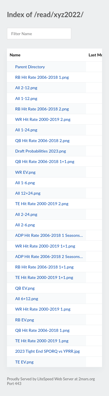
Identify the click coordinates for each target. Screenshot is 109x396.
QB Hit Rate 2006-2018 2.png (42, 140)
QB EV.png (25, 288)
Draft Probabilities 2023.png (40, 150)
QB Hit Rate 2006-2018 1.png (42, 330)
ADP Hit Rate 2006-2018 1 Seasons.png (49, 235)
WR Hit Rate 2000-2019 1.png (42, 309)
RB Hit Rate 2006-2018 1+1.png (44, 266)
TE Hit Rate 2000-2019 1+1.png (44, 277)
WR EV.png (25, 172)
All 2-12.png (26, 87)
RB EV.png (24, 319)
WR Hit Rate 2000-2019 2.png (42, 119)
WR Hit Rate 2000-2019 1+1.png (45, 245)
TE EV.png (24, 361)
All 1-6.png (25, 182)
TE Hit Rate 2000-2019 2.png (41, 203)
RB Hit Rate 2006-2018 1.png (42, 77)
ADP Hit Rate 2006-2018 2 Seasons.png (49, 256)
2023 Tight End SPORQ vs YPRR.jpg (47, 351)
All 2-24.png (26, 214)
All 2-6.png (25, 224)
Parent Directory (30, 66)
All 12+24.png (27, 193)
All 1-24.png (26, 129)
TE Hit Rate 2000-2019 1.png (41, 340)
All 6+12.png (26, 298)
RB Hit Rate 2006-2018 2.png (42, 108)
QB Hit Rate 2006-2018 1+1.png (44, 161)
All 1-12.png (26, 98)
